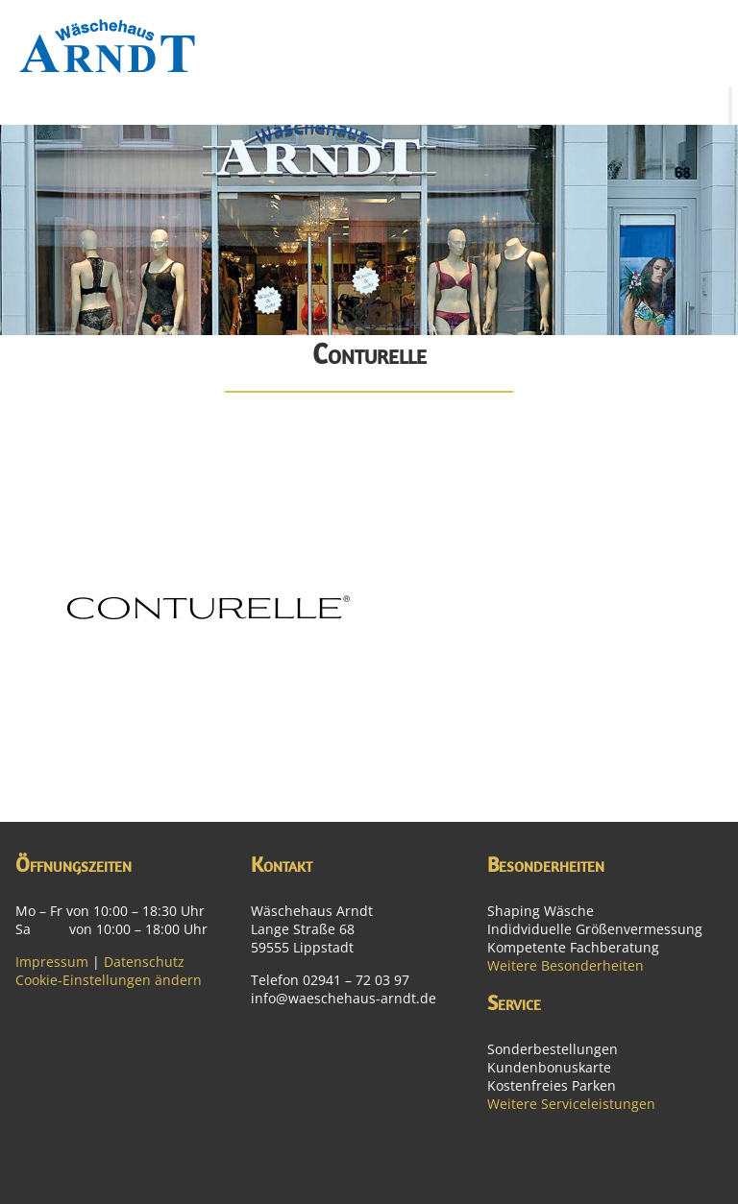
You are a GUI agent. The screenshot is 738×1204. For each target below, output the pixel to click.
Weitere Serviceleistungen (571, 1104)
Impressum (51, 961)
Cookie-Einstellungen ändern (108, 980)
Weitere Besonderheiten (565, 965)
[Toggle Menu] (730, 105)
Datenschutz (144, 961)
